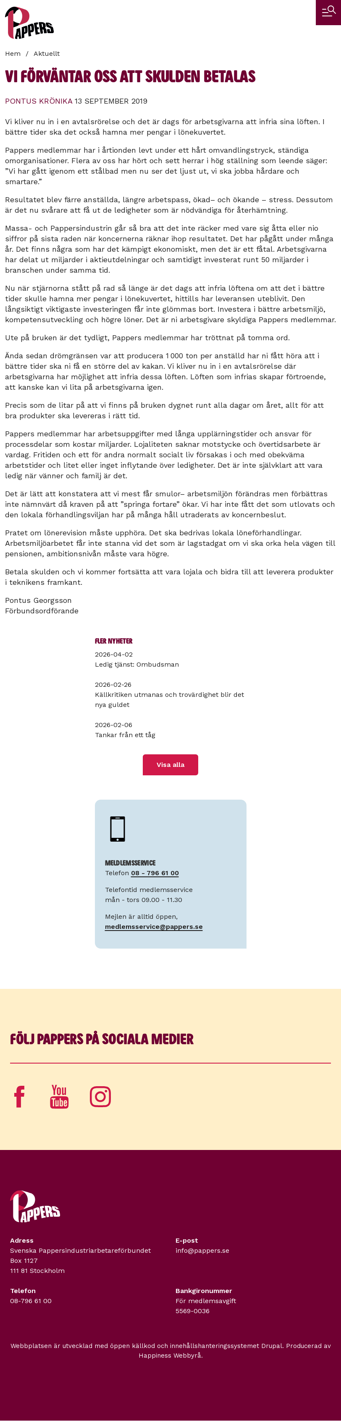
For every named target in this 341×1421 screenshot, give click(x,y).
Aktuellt (47, 53)
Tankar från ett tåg (125, 735)
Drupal (271, 1346)
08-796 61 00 (31, 1301)
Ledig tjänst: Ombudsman (137, 664)
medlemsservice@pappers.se (154, 927)
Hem (13, 53)
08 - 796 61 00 (155, 873)
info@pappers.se (202, 1250)
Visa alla (170, 765)
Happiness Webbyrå (170, 1355)
